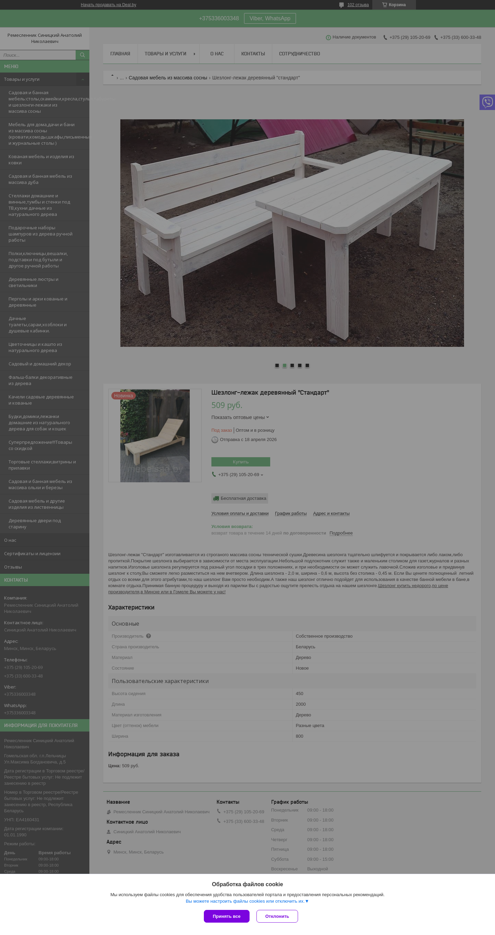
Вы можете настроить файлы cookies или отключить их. (245, 901)
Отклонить (277, 916)
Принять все (227, 916)
